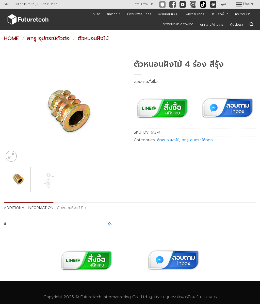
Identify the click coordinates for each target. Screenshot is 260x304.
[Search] (252, 24)
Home (11, 38)
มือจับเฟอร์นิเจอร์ (139, 14)
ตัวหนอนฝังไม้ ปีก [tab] (71, 207)
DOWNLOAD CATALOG (178, 24)
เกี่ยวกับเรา (242, 14)
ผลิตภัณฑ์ (114, 14)
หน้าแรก (94, 14)
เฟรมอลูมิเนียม (168, 14)
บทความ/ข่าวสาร (211, 24)
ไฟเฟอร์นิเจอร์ (194, 14)
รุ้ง (110, 223)
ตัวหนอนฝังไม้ (93, 38)
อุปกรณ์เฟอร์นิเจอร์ (182, 297)
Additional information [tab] (28, 207)
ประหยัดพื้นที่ (220, 14)
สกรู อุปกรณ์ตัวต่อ (48, 38)
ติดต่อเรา (236, 24)
